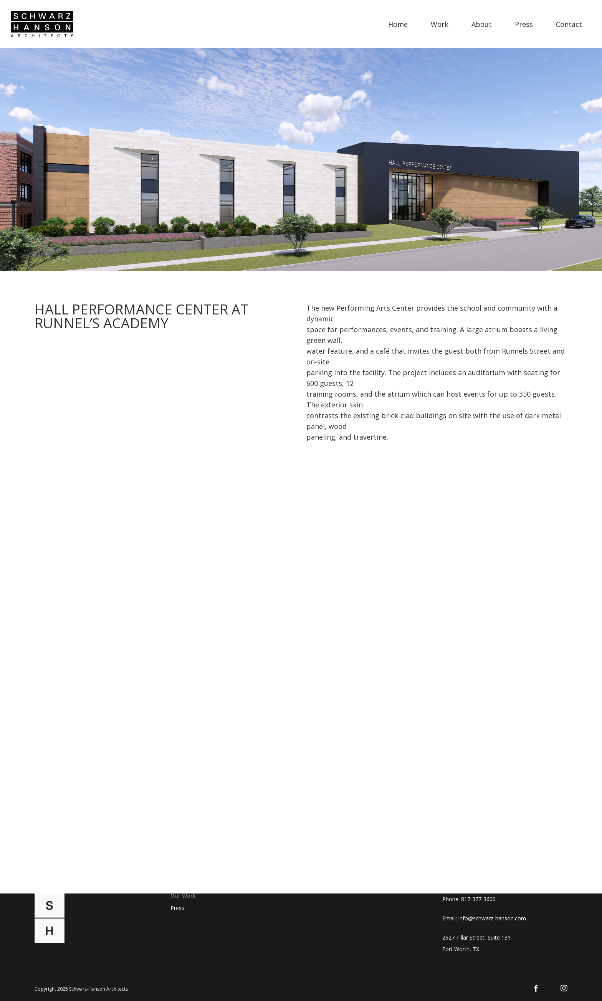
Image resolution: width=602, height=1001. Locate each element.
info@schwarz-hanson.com (492, 918)
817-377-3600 (478, 899)
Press (177, 908)
